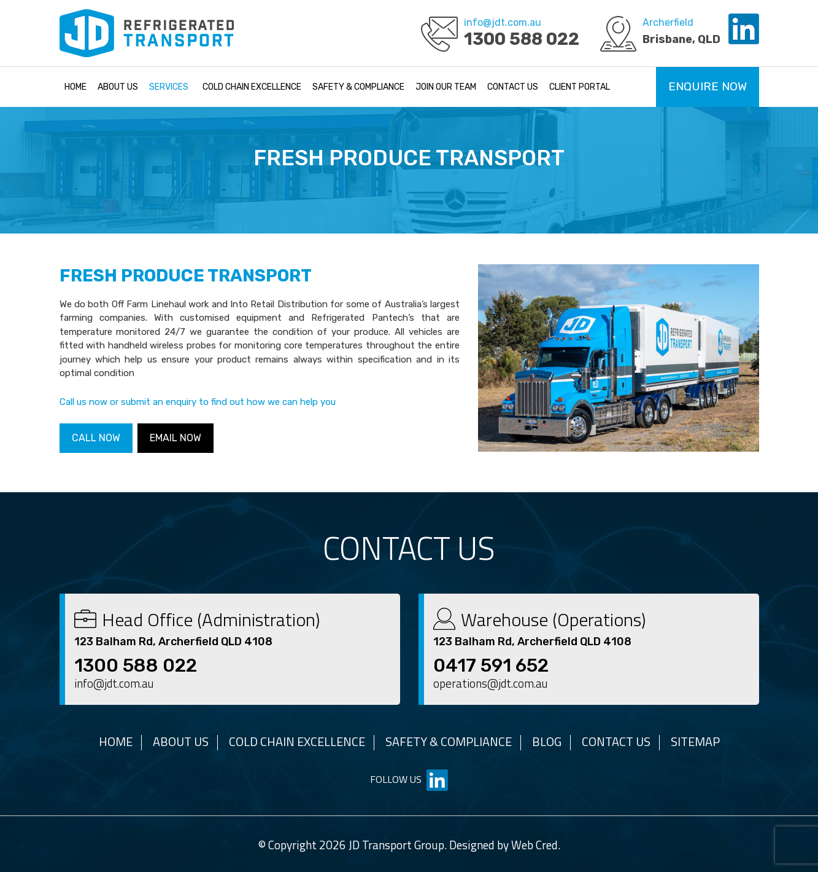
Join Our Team (445, 87)
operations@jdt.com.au (490, 683)
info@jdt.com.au (502, 22)
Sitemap (695, 741)
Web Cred (534, 845)
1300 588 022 (521, 39)
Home (75, 87)
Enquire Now (707, 86)
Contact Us (512, 87)
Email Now (175, 438)
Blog (546, 741)
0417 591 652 (491, 665)
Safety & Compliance (358, 87)
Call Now (96, 438)
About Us (118, 87)
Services (168, 87)
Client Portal (579, 87)
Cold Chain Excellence (252, 87)
